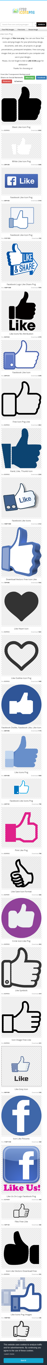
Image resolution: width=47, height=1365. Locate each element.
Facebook (41, 78)
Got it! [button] (23, 1360)
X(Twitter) (18, 81)
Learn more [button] (9, 1354)
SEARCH (41, 24)
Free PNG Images (8, 29)
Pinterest (7, 81)
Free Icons (21, 29)
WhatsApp (30, 78)
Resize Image (33, 29)
